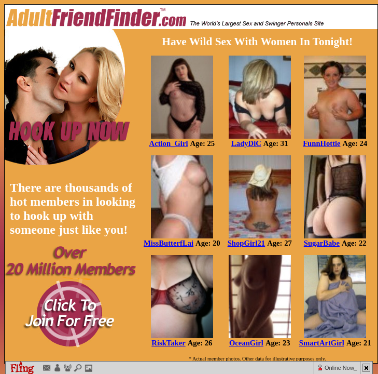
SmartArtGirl (321, 343)
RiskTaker (168, 343)
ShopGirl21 (246, 243)
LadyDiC (246, 143)
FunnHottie (321, 143)
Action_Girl (168, 143)
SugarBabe (322, 243)
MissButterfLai (168, 243)
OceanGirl (246, 343)
